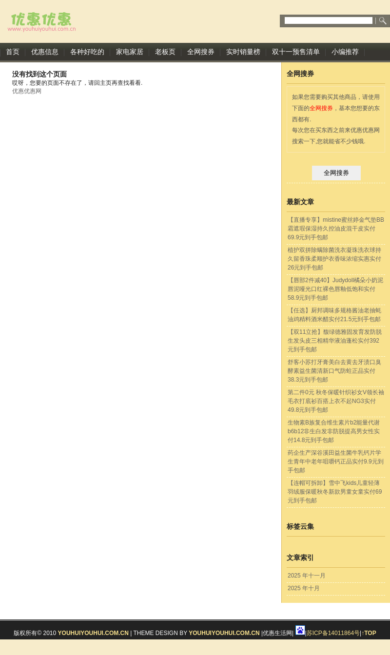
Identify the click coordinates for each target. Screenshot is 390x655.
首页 (13, 52)
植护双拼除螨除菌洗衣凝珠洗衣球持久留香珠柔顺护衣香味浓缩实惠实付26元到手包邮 (334, 259)
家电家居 (129, 52)
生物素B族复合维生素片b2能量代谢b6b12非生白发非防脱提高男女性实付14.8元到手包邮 (334, 431)
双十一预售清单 (296, 52)
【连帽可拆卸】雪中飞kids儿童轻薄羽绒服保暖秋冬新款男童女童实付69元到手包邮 (335, 492)
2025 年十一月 (307, 575)
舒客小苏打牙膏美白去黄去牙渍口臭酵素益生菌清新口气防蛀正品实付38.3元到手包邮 (334, 371)
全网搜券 (200, 52)
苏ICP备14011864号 (333, 633)
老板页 (165, 52)
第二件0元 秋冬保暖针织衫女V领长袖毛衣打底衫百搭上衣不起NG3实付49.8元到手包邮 (336, 401)
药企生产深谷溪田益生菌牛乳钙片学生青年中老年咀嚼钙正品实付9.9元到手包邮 (336, 461)
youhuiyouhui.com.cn (93, 633)
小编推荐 (345, 52)
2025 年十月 (304, 588)
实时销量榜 (243, 52)
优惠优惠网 (26, 91)
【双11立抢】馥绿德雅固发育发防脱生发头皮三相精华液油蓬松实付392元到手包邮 (335, 340)
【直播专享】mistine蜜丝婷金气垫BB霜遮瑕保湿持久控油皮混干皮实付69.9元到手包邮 (336, 228)
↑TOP (368, 633)
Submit (383, 21)
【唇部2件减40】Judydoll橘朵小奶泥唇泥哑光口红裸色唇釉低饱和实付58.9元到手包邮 (335, 289)
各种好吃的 (87, 52)
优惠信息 (44, 52)
